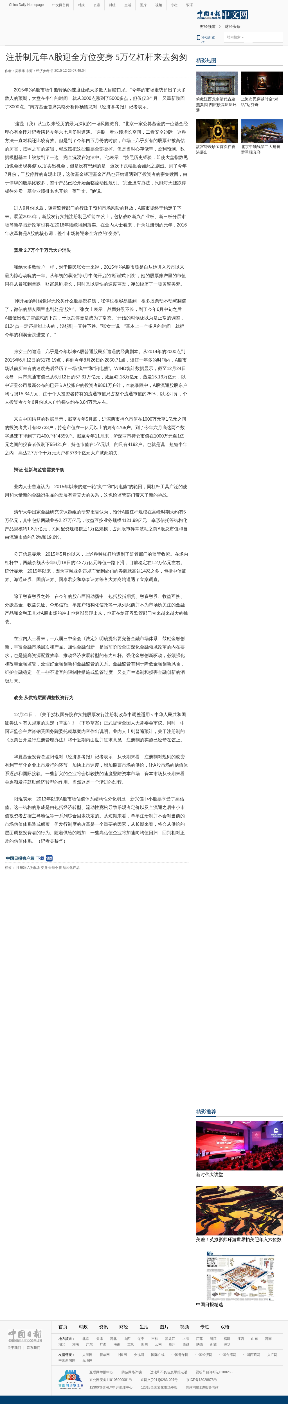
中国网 (122, 1355)
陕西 (199, 1344)
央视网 (139, 1355)
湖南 (75, 1344)
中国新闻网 (66, 1360)
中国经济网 (203, 1355)
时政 (81, 5)
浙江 (213, 1339)
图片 (143, 5)
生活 (127, 5)
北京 (85, 1339)
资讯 (96, 5)
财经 (112, 5)
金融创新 (55, 868)
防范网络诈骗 (132, 1372)
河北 (113, 1339)
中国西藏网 (251, 1355)
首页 (63, 1326)
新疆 (213, 1344)
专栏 (174, 5)
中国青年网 (180, 1355)
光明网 (87, 1360)
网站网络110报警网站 (202, 1387)
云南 (158, 1344)
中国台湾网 (227, 1355)
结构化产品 (71, 868)
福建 (227, 1339)
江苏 (199, 1339)
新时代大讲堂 (209, 1174)
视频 (158, 5)
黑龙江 (170, 1339)
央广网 (272, 1355)
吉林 (154, 1339)
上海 (185, 1339)
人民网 (87, 1355)
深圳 (227, 1344)
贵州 (172, 1344)
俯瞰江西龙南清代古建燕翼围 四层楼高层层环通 (216, 105)
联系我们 (33, 1348)
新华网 (105, 1355)
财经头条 (232, 26)
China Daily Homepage (26, 5)
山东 (254, 1339)
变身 (44, 868)
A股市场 (33, 868)
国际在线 (158, 1355)
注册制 (21, 868)
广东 (89, 1344)
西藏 (186, 1344)
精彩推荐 (206, 1111)
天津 (99, 1339)
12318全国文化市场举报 (159, 1387)
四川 (144, 1344)
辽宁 (141, 1339)
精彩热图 (206, 60)
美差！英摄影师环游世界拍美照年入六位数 (239, 1239)
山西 (127, 1339)
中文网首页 (60, 5)
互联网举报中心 (101, 1372)
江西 (240, 1339)
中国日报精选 (209, 1304)
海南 (117, 1344)
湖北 (61, 1344)
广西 (103, 1344)
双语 (189, 5)
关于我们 (14, 1348)
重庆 (130, 1344)
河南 (268, 1339)
